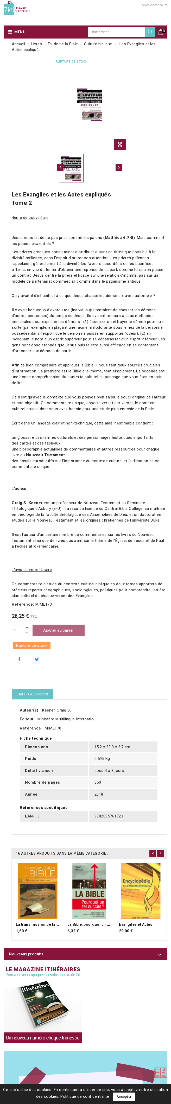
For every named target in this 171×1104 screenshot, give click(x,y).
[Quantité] (18, 630)
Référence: (23, 604)
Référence (30, 728)
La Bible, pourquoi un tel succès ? (98, 924)
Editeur (27, 719)
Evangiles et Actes (135, 924)
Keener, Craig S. (56, 710)
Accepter (124, 1097)
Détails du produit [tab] (32, 694)
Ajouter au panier (58, 630)
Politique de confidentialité (84, 1096)
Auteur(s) (29, 710)
